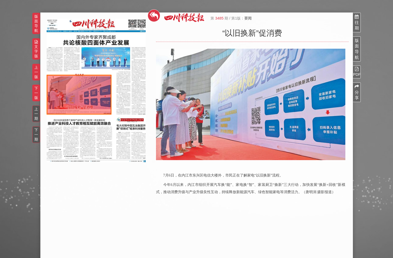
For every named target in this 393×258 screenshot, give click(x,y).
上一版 (36, 72)
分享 (357, 92)
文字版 (36, 49)
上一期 (36, 114)
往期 (357, 22)
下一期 (36, 134)
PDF (356, 71)
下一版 (36, 93)
